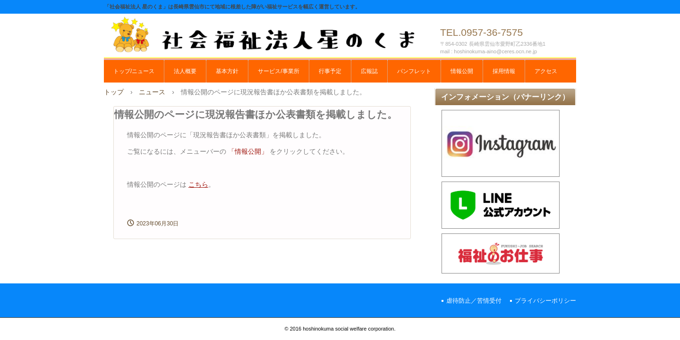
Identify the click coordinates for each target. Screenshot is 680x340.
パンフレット (414, 71)
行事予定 (330, 71)
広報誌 (369, 71)
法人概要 (185, 71)
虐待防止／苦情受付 (474, 300)
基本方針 (227, 71)
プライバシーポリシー (545, 300)
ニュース (152, 92)
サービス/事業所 (278, 71)
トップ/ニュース (133, 71)
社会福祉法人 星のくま (269, 34)
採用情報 (504, 71)
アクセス (546, 71)
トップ (114, 92)
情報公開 (461, 71)
